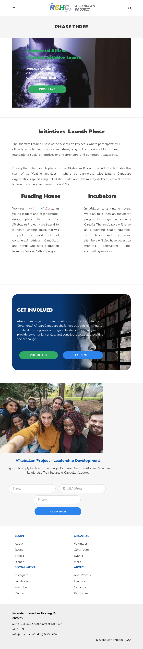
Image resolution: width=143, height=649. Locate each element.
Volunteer (38, 355)
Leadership (81, 581)
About (19, 543)
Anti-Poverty (82, 575)
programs (47, 89)
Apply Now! (58, 511)
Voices (19, 555)
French (19, 562)
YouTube (21, 587)
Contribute (81, 549)
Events (78, 555)
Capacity (80, 587)
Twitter (19, 593)
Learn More (82, 355)
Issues (19, 549)
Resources (81, 593)
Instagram (21, 575)
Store (77, 562)
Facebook (21, 581)
